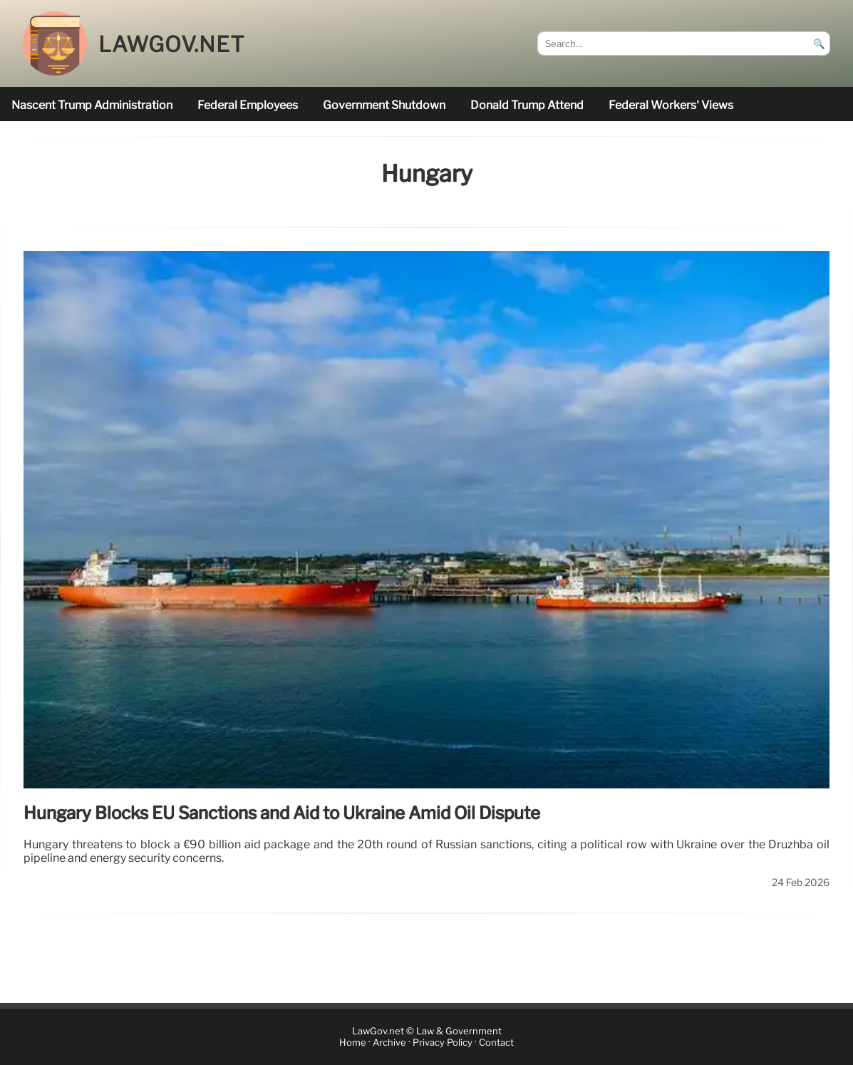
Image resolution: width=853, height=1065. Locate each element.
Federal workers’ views (671, 105)
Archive (389, 1042)
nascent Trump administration (91, 105)
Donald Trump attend (527, 105)
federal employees (247, 105)
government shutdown (384, 105)
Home (352, 1042)
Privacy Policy (442, 1042)
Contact (496, 1042)
